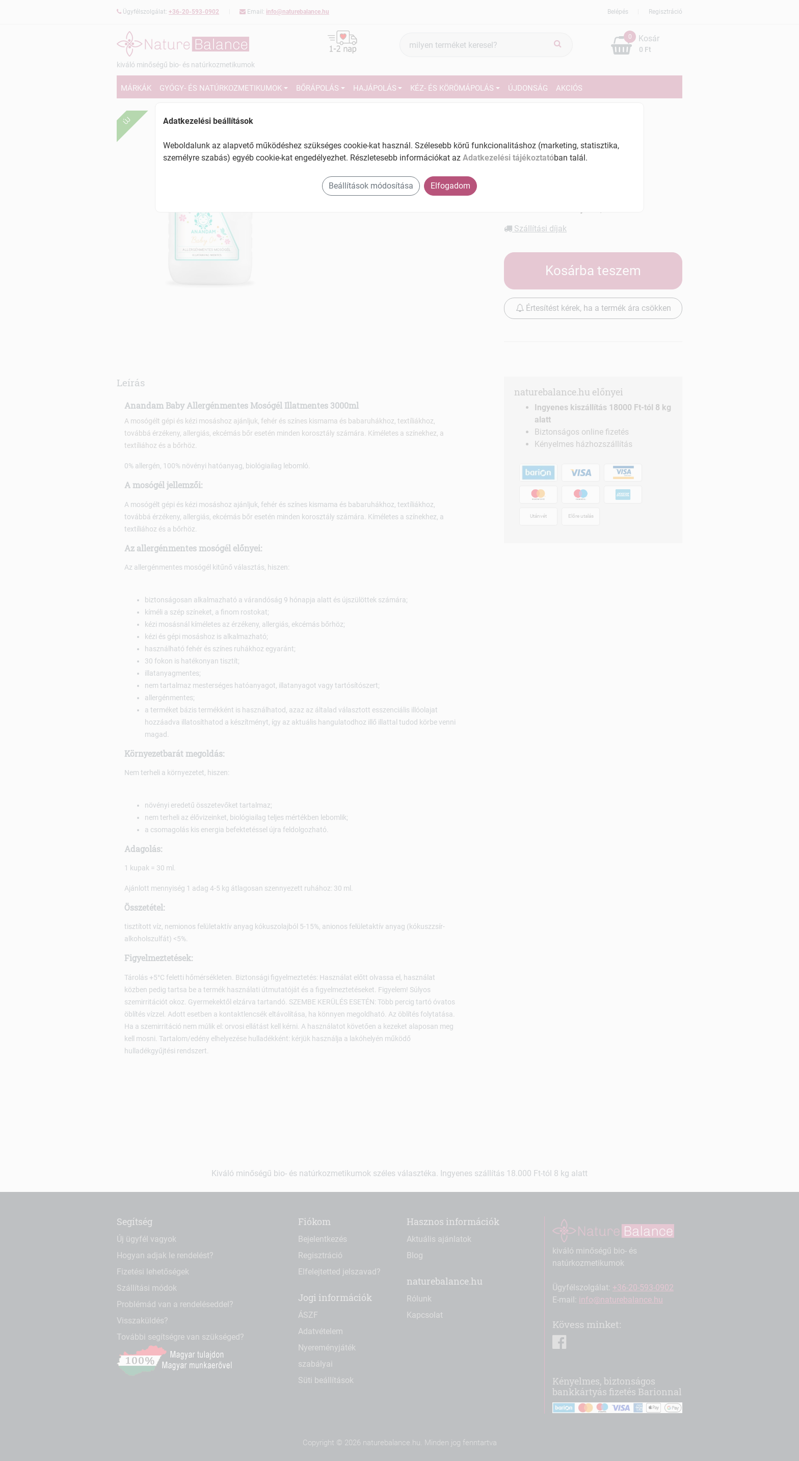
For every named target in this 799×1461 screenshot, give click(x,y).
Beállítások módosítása (371, 186)
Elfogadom (450, 186)
